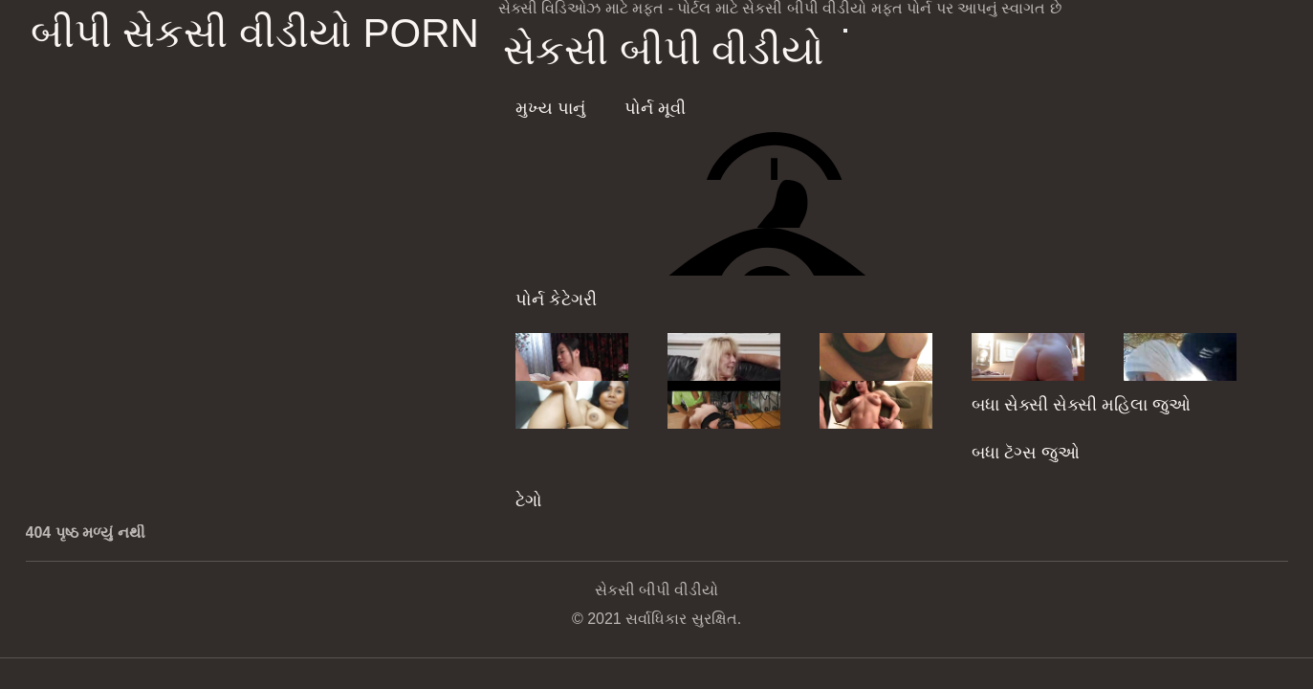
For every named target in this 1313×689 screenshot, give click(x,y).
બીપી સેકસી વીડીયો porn (255, 33)
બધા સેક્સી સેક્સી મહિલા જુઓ (1081, 404)
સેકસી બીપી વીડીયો (663, 50)
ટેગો (528, 500)
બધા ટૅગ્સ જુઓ (1026, 452)
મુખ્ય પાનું (550, 108)
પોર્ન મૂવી (655, 108)
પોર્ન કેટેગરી (556, 299)
